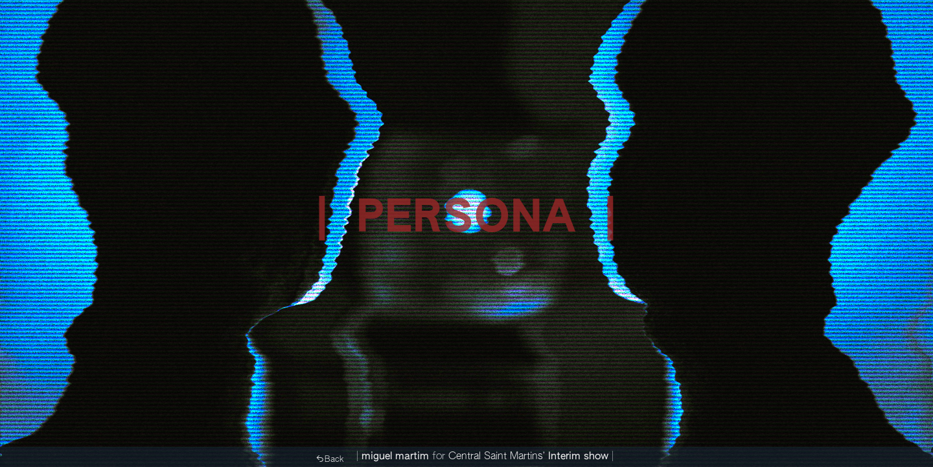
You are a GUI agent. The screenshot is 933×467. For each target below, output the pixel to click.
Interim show (578, 456)
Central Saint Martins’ (496, 456)
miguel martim (395, 456)
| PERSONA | (466, 219)
